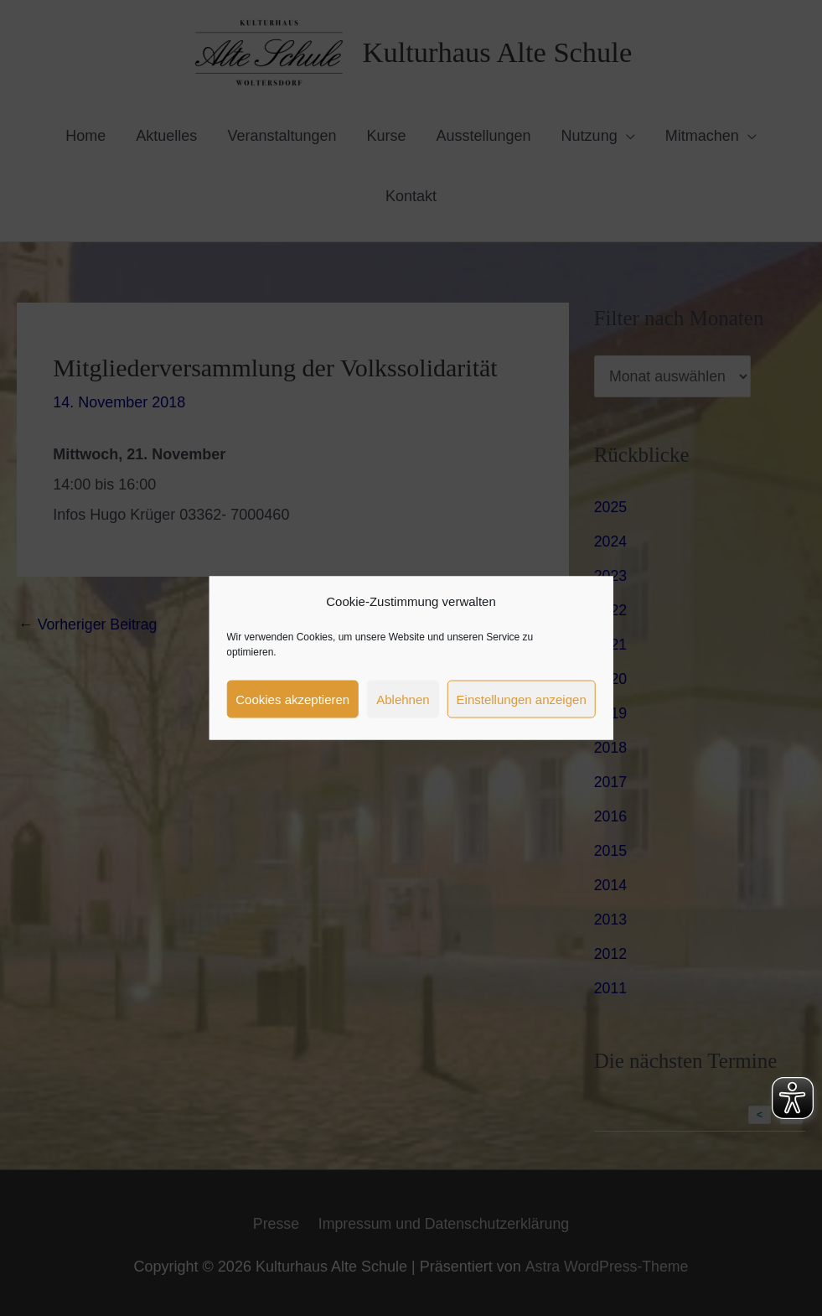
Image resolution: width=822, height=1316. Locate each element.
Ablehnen (402, 699)
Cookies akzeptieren (292, 699)
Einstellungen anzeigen (522, 699)
